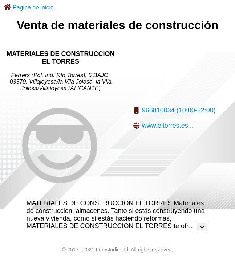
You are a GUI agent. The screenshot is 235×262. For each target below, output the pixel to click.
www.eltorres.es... (168, 125)
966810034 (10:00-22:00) (179, 110)
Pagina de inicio (33, 7)
